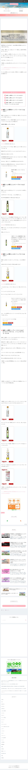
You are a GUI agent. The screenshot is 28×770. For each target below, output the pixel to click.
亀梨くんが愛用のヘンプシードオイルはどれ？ (14, 95)
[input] (14, 620)
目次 (13, 92)
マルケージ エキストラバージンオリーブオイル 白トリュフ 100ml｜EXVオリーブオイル (18, 300)
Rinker (15, 172)
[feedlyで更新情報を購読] (7, 521)
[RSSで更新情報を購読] (20, 521)
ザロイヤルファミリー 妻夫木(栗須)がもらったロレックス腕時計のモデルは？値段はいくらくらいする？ (14, 681)
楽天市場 (3, 143)
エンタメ (2, 512)
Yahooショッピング (16, 178)
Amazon (13, 177)
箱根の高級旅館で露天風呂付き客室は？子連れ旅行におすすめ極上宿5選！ (13, 686)
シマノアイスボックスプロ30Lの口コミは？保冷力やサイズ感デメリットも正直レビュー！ (13, 691)
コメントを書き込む (14, 605)
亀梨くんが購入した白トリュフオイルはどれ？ (14, 100)
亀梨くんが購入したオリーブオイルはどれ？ (14, 97)
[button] (26, 620)
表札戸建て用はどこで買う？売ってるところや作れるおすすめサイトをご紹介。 (14, 688)
